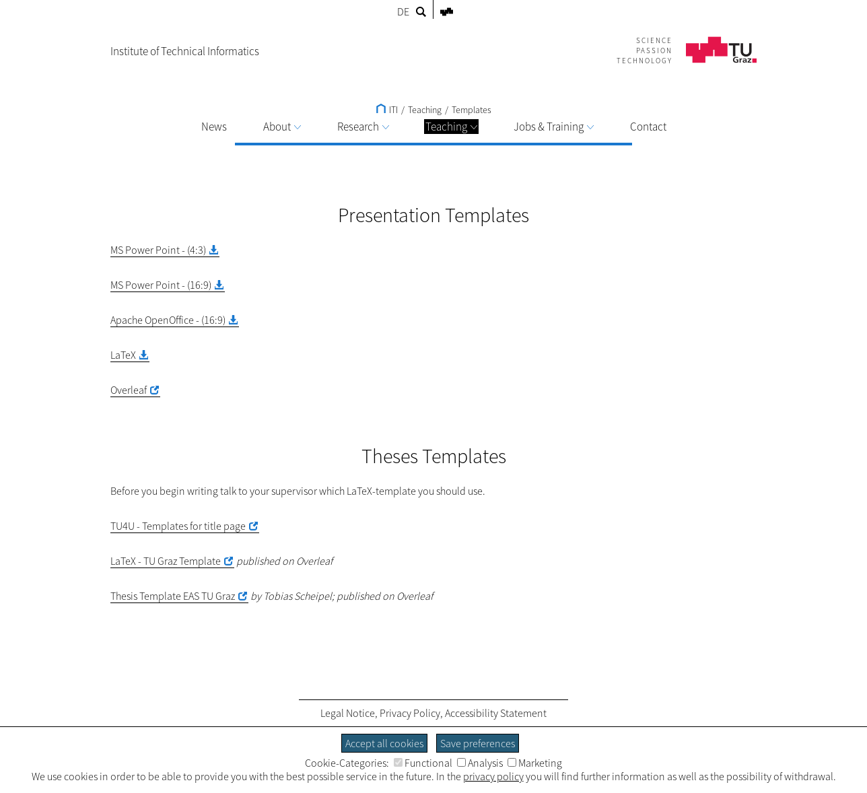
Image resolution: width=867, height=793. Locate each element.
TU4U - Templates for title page (178, 525)
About (282, 126)
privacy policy (493, 776)
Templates (471, 110)
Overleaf (128, 389)
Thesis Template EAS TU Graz (172, 595)
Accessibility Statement (496, 713)
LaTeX (123, 354)
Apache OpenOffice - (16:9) (168, 319)
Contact (648, 126)
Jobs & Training (554, 126)
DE (403, 11)
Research (363, 126)
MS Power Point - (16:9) (160, 284)
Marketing (535, 762)
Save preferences (477, 743)
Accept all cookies (384, 743)
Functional (423, 762)
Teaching (451, 126)
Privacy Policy (410, 713)
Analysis (480, 762)
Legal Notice (347, 713)
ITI (387, 110)
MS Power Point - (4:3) (158, 249)
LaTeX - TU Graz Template (165, 560)
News (214, 126)
